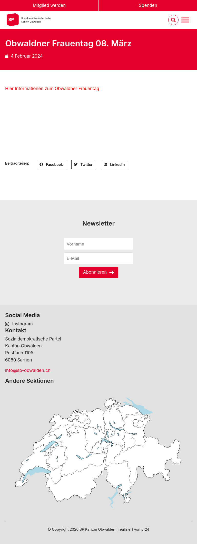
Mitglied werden (49, 5)
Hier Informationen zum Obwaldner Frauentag (52, 88)
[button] (51, 164)
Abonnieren (95, 272)
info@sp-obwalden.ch (28, 370)
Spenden (148, 5)
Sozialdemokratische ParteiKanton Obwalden (36, 20)
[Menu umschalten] (185, 20)
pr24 (145, 529)
